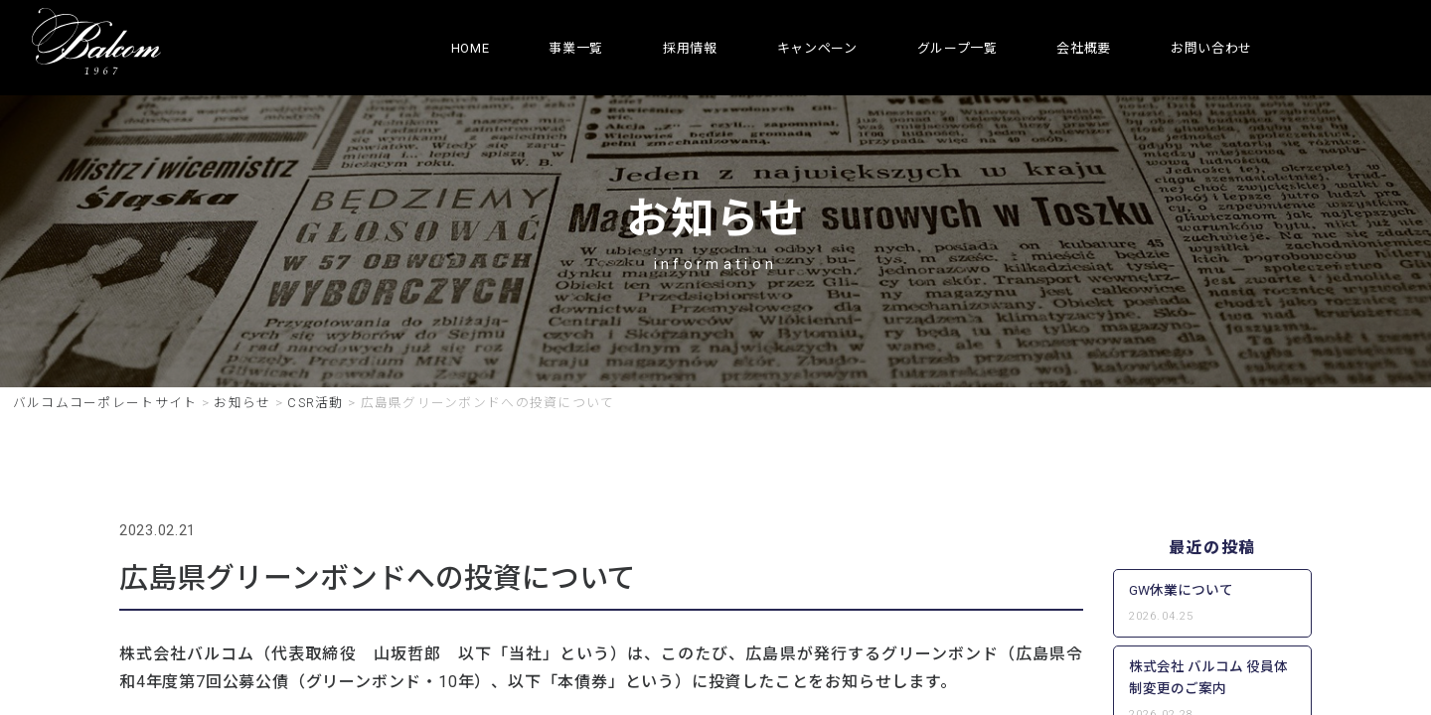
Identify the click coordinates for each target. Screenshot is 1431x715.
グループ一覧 (957, 48)
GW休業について (1181, 590)
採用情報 (690, 48)
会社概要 (1083, 48)
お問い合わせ (1211, 48)
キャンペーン (817, 48)
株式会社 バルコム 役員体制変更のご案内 (1208, 677)
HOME (470, 48)
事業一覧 (576, 48)
